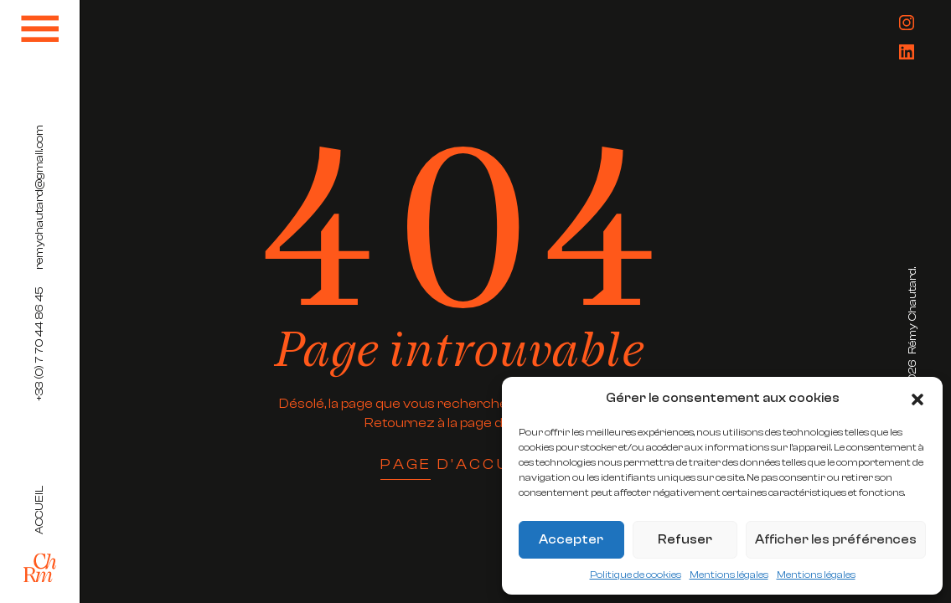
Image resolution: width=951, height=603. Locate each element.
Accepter (571, 540)
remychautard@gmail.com (39, 197)
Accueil (39, 510)
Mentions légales (729, 574)
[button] (917, 398)
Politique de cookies (635, 574)
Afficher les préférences (836, 540)
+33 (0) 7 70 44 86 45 (39, 343)
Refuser (685, 540)
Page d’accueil (459, 465)
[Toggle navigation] (40, 29)
